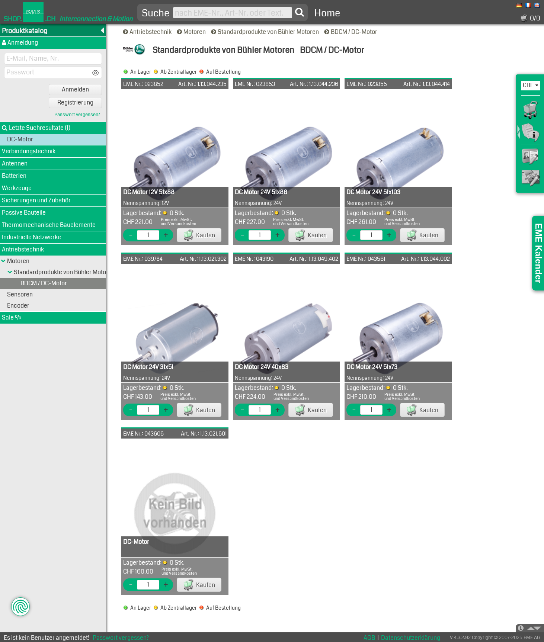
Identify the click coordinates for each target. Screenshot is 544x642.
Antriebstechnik (148, 32)
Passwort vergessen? (77, 114)
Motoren (192, 32)
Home (327, 13)
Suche (155, 13)
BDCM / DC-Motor (351, 32)
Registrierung (75, 102)
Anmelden (75, 89)
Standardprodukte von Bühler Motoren (265, 32)
